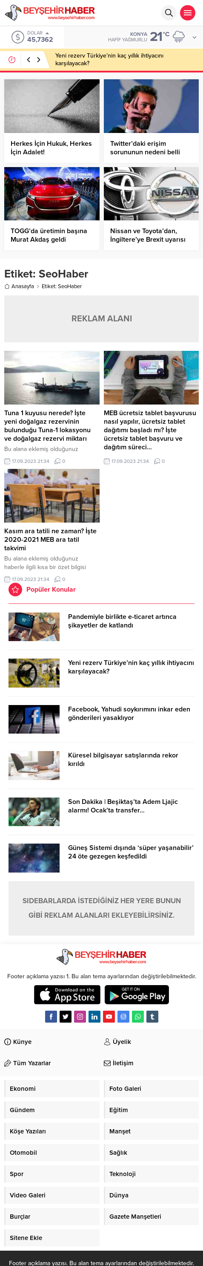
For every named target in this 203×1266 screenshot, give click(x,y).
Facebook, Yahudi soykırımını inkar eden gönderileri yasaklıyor (129, 713)
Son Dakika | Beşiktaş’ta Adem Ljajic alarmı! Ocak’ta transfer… (123, 806)
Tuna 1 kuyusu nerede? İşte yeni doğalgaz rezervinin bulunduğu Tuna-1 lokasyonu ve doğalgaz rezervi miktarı (47, 426)
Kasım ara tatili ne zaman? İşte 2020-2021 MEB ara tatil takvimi (50, 539)
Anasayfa (19, 286)
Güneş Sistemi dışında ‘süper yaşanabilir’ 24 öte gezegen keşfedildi (131, 852)
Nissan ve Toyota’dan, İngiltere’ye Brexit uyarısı (148, 235)
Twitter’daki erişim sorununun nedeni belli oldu (145, 152)
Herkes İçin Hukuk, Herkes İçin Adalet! (51, 147)
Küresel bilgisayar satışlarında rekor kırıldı (123, 759)
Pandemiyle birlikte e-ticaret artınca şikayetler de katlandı (122, 621)
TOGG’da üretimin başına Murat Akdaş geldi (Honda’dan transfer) (49, 239)
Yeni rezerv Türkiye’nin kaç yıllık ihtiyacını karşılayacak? (131, 667)
